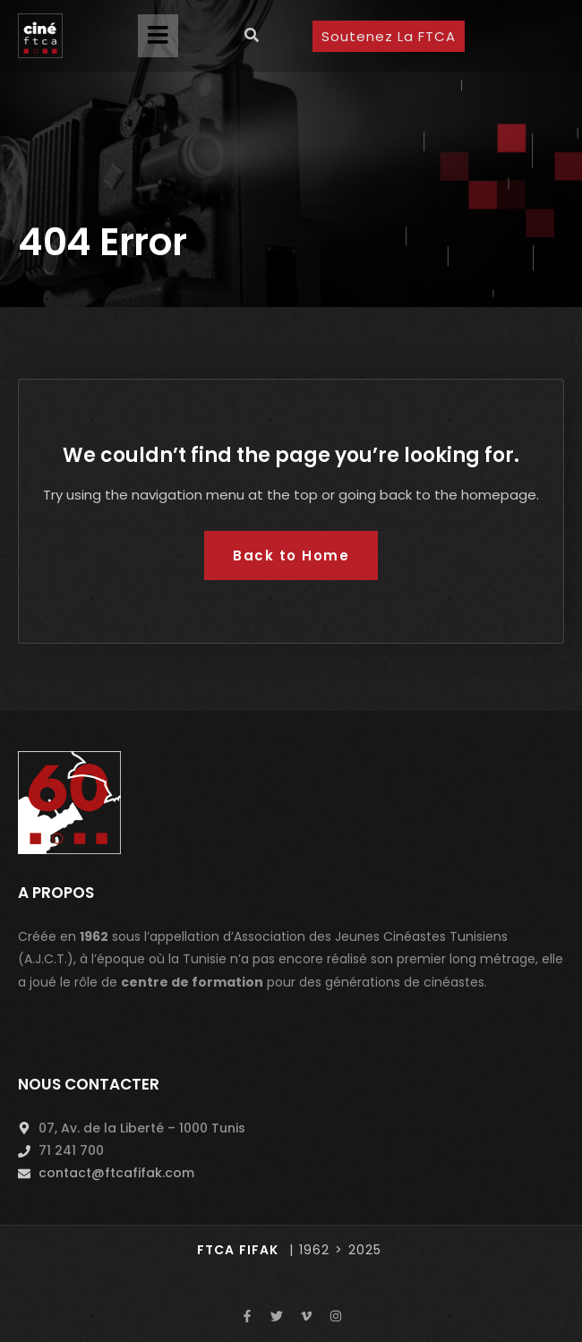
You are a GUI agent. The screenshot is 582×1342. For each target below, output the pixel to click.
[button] (158, 35)
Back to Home (291, 555)
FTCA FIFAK (237, 1250)
